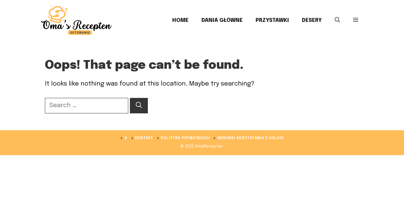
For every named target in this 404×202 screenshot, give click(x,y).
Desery (312, 20)
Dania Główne (222, 20)
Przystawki (272, 20)
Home (180, 20)
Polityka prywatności (185, 138)
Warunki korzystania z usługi (250, 138)
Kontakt (144, 138)
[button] (337, 20)
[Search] (139, 105)
